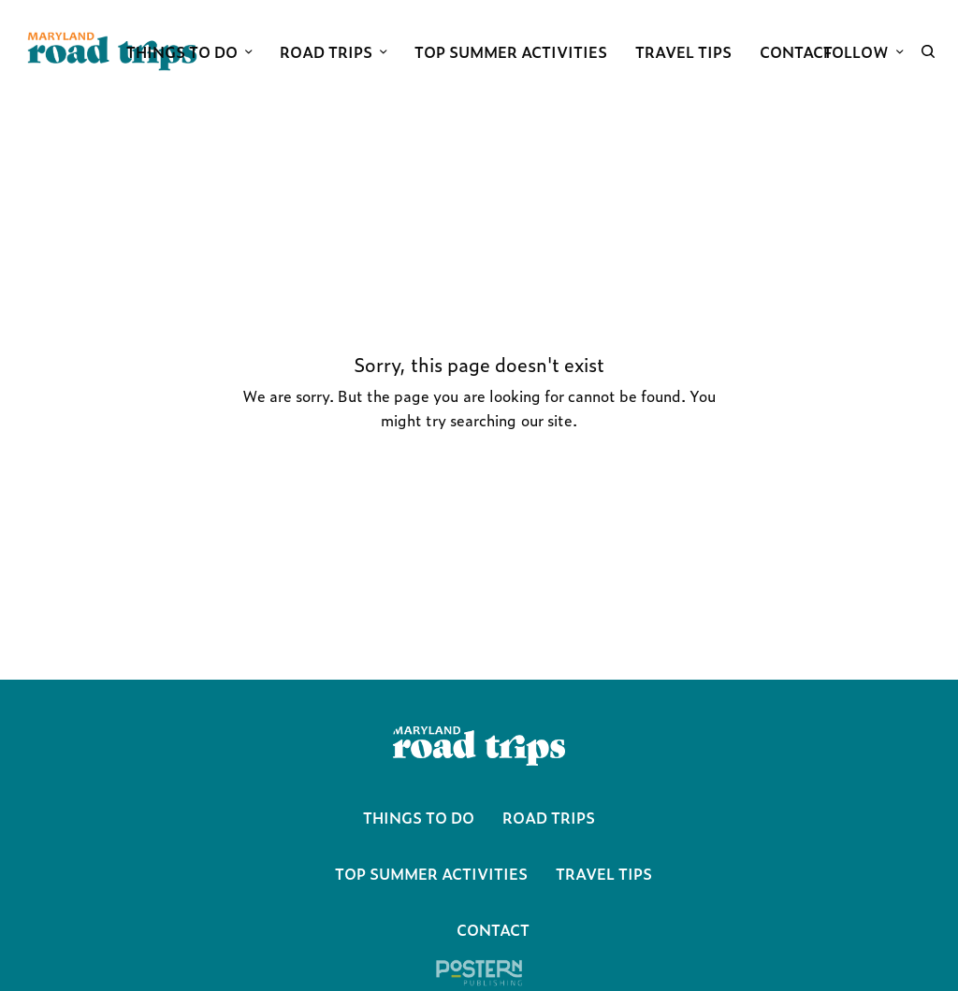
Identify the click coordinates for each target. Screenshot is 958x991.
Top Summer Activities (431, 873)
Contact (493, 929)
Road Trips (548, 817)
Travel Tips (604, 873)
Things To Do (418, 817)
